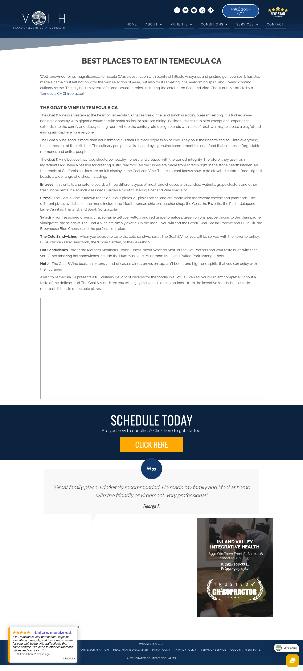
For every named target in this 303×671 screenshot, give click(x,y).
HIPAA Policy (161, 649)
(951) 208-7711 (237, 564)
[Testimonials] (151, 491)
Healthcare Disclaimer (130, 649)
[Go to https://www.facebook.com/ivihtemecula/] (177, 11)
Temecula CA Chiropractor (61, 93)
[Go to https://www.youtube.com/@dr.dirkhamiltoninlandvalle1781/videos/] (194, 11)
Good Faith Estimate (245, 649)
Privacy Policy (185, 649)
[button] (151, 444)
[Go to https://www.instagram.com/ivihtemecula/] (202, 11)
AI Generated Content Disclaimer (151, 658)
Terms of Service (213, 649)
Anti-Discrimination (94, 649)
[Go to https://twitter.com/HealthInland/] (185, 11)
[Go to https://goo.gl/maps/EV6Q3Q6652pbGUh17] (211, 10)
